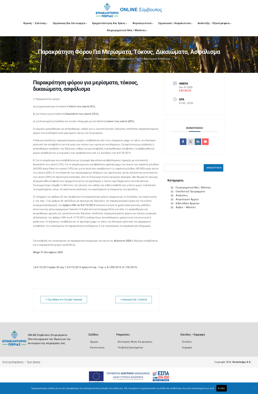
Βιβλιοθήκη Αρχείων (187, 203)
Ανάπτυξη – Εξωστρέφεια (214, 23)
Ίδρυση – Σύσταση (35, 23)
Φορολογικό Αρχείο (187, 199)
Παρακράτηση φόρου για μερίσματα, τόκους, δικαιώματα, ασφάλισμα (133, 58)
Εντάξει (221, 388)
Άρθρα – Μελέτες (186, 207)
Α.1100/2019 (129, 267)
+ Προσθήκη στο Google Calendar (63, 299)
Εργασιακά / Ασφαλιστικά (175, 23)
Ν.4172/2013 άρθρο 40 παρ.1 (50, 267)
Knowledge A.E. (241, 362)
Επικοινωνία (97, 347)
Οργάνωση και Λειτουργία (70, 23)
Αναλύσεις (182, 195)
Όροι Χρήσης (33, 362)
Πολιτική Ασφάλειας (13, 362)
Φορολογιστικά (142, 23)
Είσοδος (187, 341)
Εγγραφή (187, 347)
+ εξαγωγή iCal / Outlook (133, 299)
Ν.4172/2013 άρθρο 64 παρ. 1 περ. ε (86, 267)
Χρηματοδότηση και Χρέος (109, 23)
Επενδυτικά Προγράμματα (190, 191)
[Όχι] (254, 390)
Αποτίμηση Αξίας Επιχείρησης (135, 341)
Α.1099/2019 (114, 267)
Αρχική (87, 58)
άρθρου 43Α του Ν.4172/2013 (79, 205)
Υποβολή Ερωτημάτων (130, 347)
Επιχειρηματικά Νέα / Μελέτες (127, 30)
